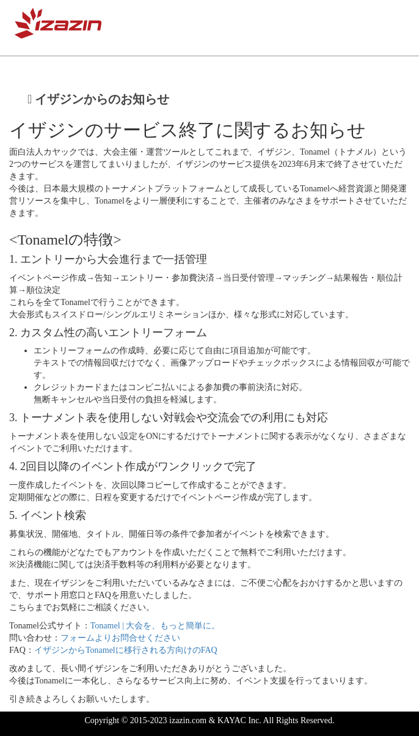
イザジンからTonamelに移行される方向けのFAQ (125, 650)
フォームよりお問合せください (120, 637)
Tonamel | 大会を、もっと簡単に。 (155, 625)
